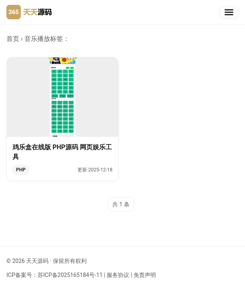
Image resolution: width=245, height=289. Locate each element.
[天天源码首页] (29, 12)
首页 (12, 39)
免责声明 (145, 275)
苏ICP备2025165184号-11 (70, 275)
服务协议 (118, 275)
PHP (21, 170)
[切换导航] (229, 12)
